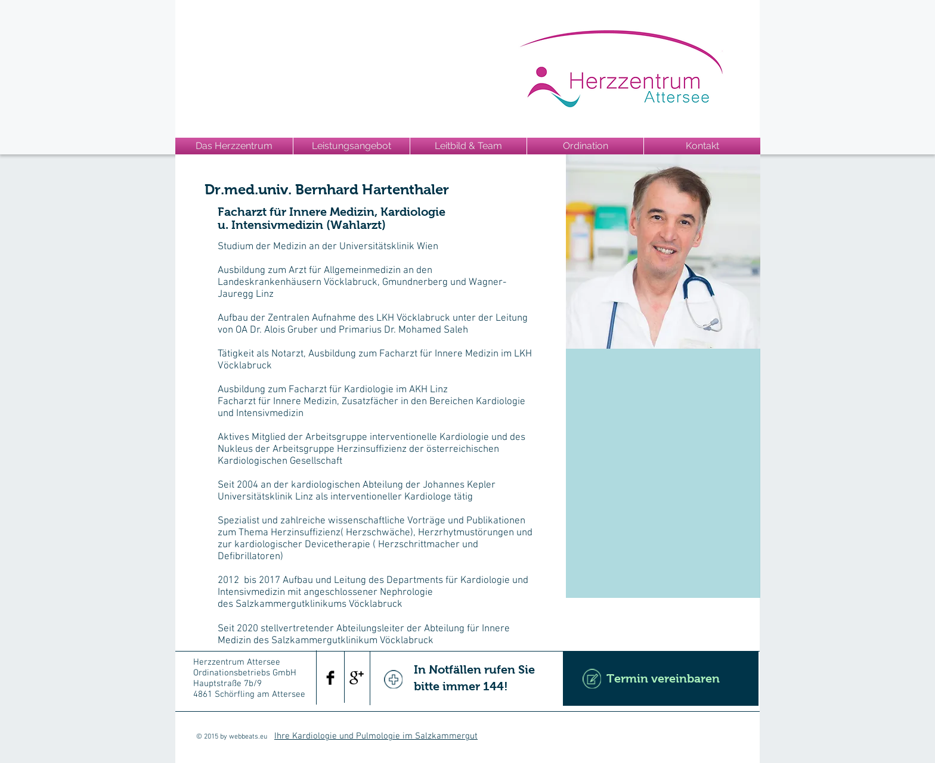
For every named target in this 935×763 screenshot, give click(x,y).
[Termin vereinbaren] (660, 678)
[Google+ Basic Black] (356, 678)
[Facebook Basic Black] (330, 678)
